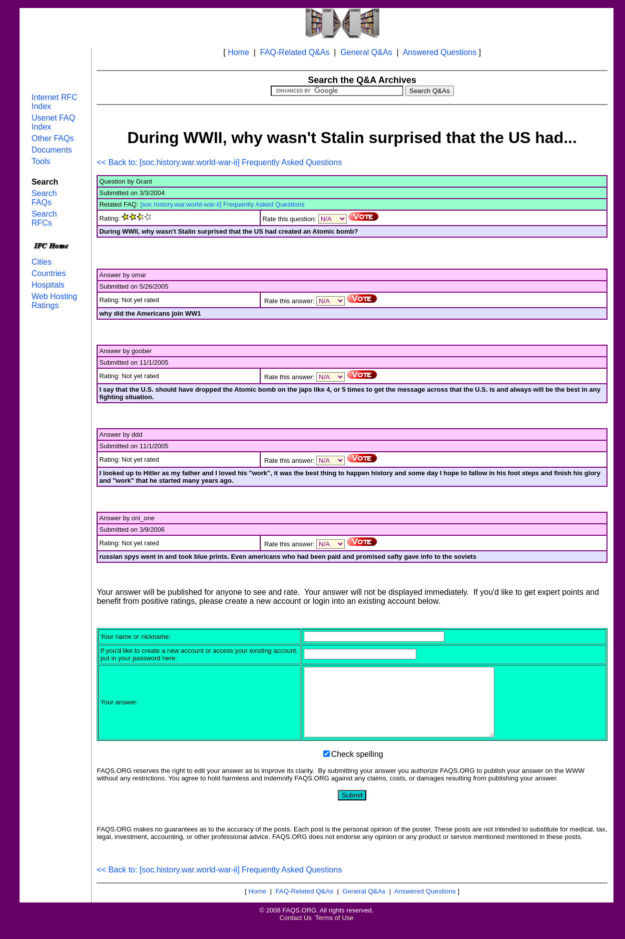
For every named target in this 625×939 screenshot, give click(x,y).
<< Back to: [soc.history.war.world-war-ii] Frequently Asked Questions (219, 162)
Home (238, 52)
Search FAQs (44, 198)
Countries (49, 273)
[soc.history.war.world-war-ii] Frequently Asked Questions (222, 204)
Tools (41, 161)
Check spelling (357, 767)
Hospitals (48, 285)
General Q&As (366, 52)
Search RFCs (44, 218)
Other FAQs (53, 138)
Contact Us (296, 931)
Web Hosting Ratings (54, 301)
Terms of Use (334, 931)
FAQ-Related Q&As (295, 52)
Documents (52, 150)
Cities (42, 262)
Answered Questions (440, 52)
